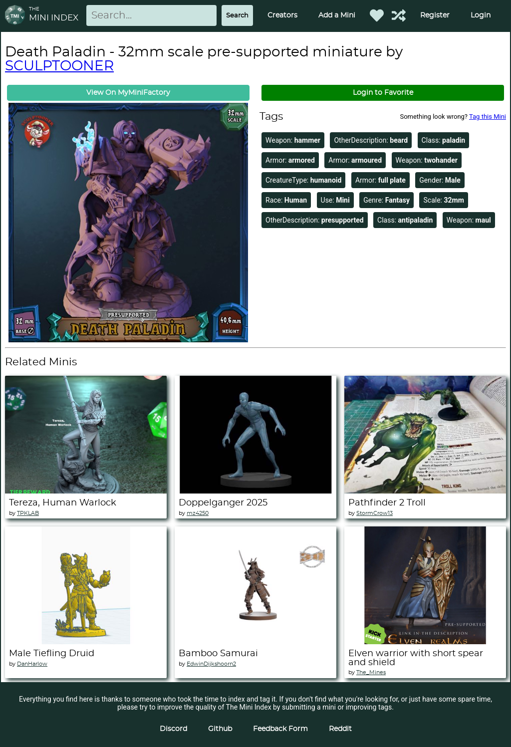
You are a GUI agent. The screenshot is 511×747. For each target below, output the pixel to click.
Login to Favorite (383, 92)
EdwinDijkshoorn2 (211, 664)
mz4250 (198, 513)
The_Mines (371, 672)
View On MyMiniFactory (128, 92)
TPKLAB (28, 513)
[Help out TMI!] (399, 15)
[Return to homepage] (17, 15)
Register (435, 15)
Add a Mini (336, 15)
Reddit (340, 729)
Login (481, 15)
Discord (173, 729)
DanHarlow (32, 664)
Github (220, 729)
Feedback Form (280, 729)
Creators (282, 15)
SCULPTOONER (59, 66)
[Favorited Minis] (377, 15)
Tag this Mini (487, 116)
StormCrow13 (374, 513)
